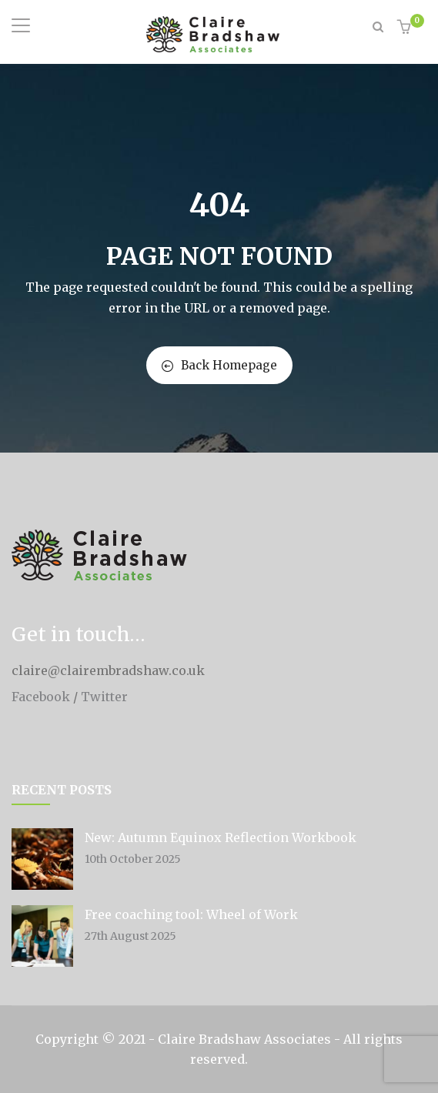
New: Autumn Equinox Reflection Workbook (220, 837)
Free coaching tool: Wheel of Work (191, 914)
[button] (406, 28)
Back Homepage (219, 365)
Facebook (41, 696)
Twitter (104, 696)
